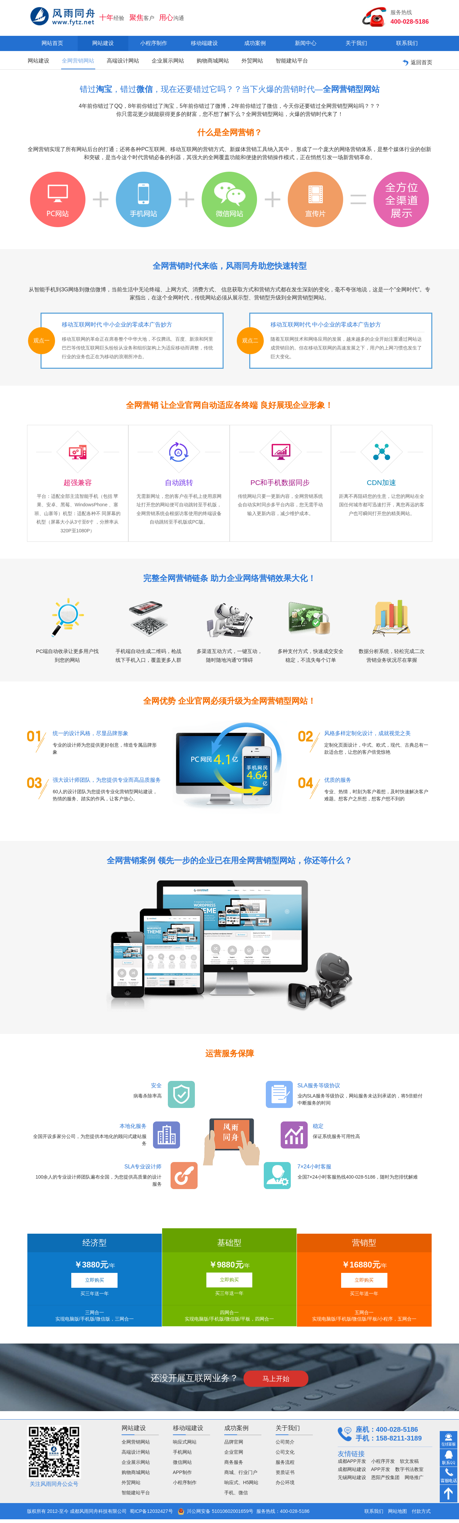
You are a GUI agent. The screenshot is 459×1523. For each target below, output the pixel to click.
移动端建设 (204, 43)
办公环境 (285, 1486)
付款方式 (421, 1515)
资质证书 (285, 1476)
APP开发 (380, 1473)
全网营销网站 (75, 62)
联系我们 (407, 43)
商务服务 (233, 1466)
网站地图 (397, 1515)
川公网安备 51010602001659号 (216, 1515)
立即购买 (94, 1283)
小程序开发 (383, 1465)
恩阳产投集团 (385, 1481)
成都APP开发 (352, 1465)
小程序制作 (153, 43)
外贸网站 (243, 62)
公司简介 (285, 1445)
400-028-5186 (408, 20)
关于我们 (356, 43)
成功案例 (255, 43)
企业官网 (233, 1455)
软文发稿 (409, 1465)
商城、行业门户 (240, 1476)
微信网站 (182, 1466)
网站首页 (52, 43)
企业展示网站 (162, 62)
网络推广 (414, 1481)
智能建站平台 (281, 62)
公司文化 (285, 1455)
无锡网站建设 (352, 1481)
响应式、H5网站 (241, 1486)
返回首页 (417, 62)
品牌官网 (233, 1445)
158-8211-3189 (399, 1442)
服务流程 (285, 1466)
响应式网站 (185, 1445)
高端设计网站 (119, 62)
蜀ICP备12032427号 (151, 1515)
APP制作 (182, 1476)
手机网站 (182, 1455)
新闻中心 (305, 43)
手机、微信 (236, 1496)
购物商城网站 (205, 62)
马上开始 (275, 1382)
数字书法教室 (409, 1473)
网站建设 (103, 43)
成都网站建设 (352, 1473)
